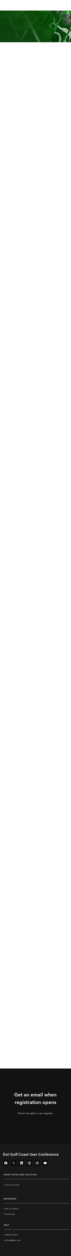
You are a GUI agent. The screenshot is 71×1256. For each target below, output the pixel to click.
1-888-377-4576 (11, 1235)
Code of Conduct (11, 1209)
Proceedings (9, 1214)
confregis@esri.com (12, 1240)
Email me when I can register (35, 1113)
